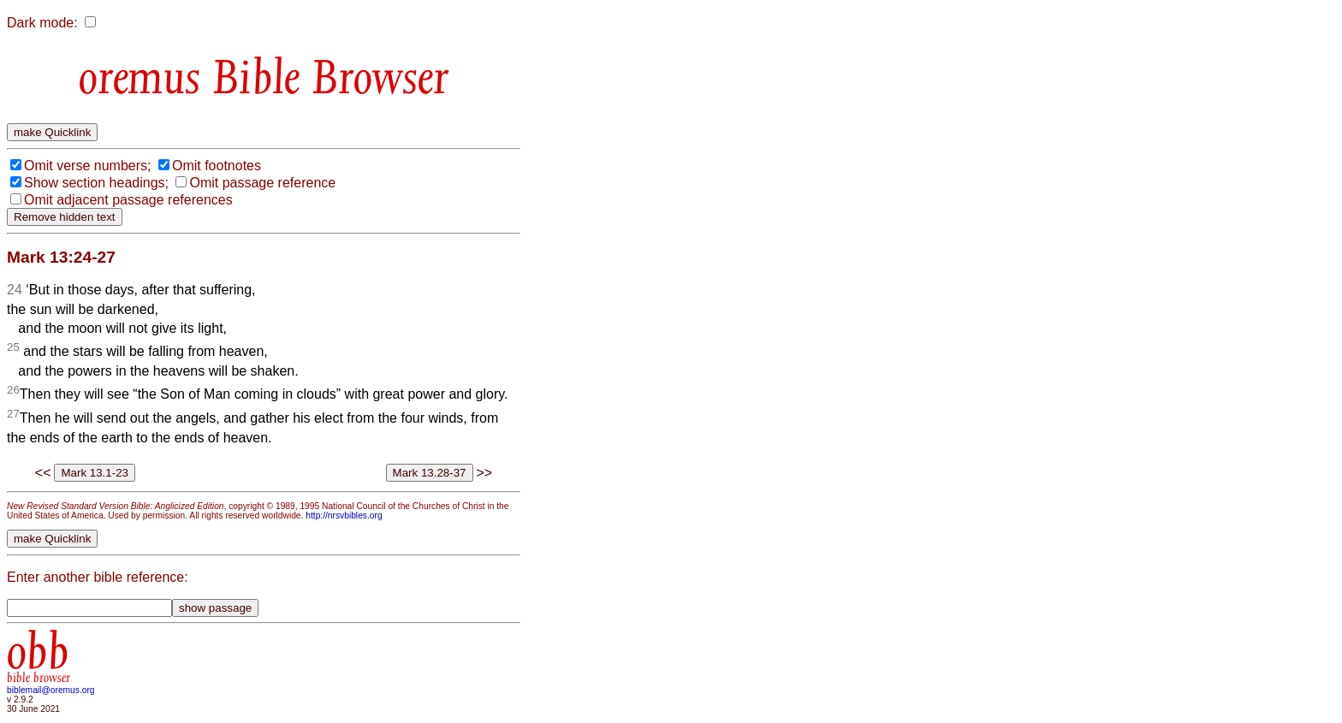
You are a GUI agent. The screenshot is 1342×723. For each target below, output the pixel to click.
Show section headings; (96, 182)
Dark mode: (42, 22)
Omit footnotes (216, 165)
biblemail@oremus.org (51, 690)
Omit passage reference (262, 182)
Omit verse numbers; (87, 165)
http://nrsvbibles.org (344, 515)
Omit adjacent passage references (128, 200)
